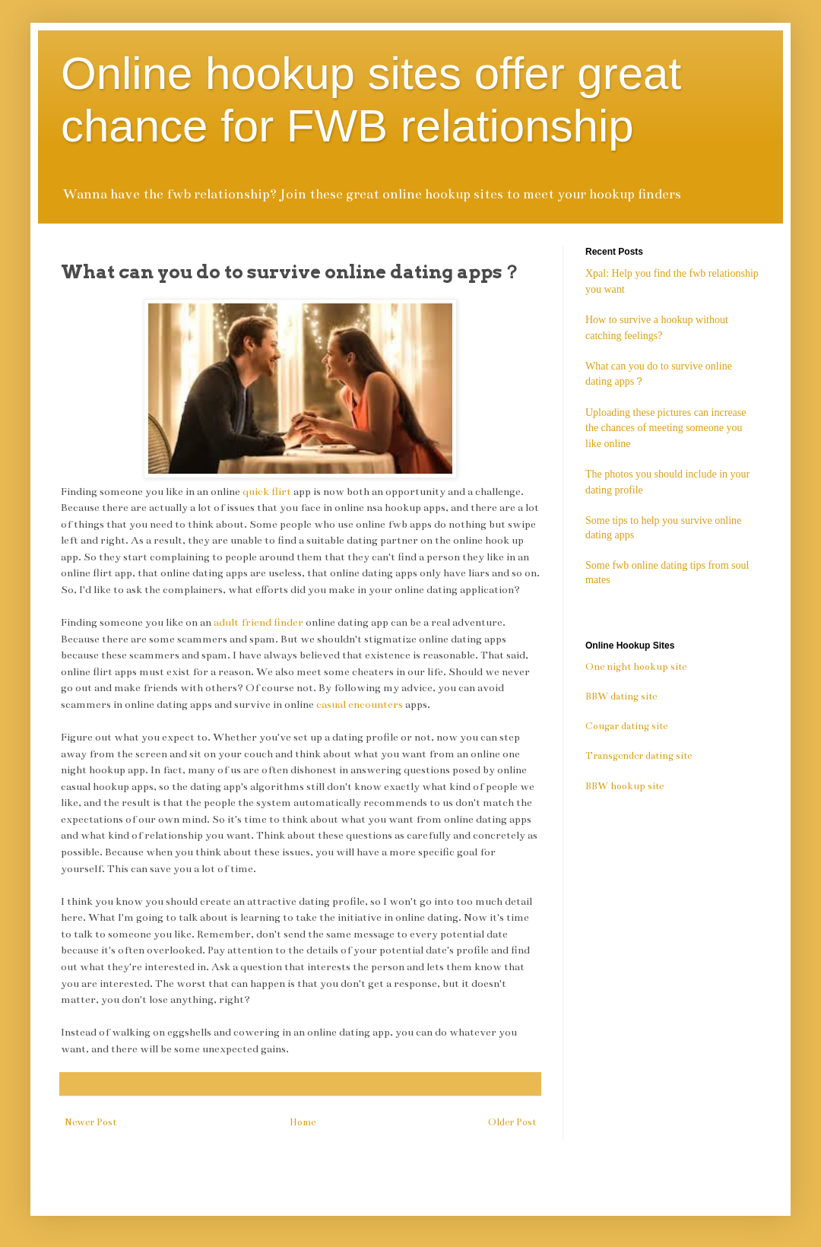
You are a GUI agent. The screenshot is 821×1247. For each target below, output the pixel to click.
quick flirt (266, 491)
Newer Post (90, 1122)
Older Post (512, 1122)
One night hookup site (635, 667)
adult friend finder (258, 622)
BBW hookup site (624, 786)
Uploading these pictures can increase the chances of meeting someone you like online (665, 428)
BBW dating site (621, 696)
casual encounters (358, 704)
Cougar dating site (626, 726)
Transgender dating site (638, 756)
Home (302, 1122)
